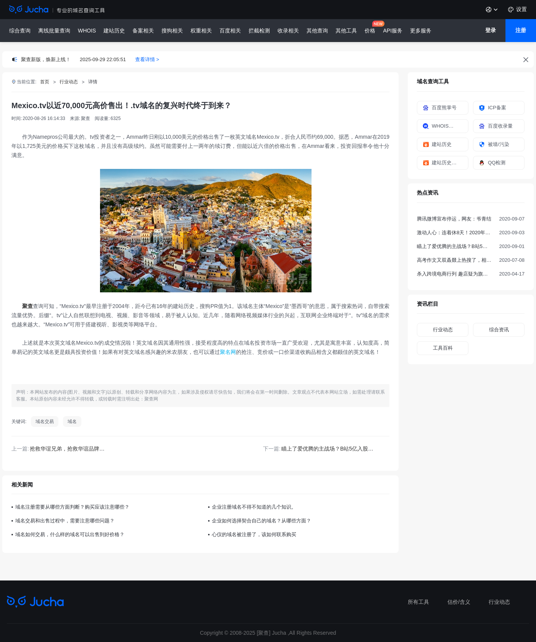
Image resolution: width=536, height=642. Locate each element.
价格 (370, 31)
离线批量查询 (54, 31)
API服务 (392, 31)
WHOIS (87, 31)
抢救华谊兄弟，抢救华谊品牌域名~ (71, 449)
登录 (490, 30)
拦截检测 (259, 31)
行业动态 (499, 602)
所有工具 (418, 602)
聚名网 (228, 352)
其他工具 (346, 31)
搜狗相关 (172, 31)
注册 (520, 30)
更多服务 (420, 31)
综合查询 (20, 31)
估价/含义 (458, 602)
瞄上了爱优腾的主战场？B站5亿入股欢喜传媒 (335, 449)
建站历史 (114, 31)
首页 (44, 81)
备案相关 (143, 31)
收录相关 (288, 31)
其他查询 (317, 31)
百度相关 (230, 31)
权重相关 (201, 31)
